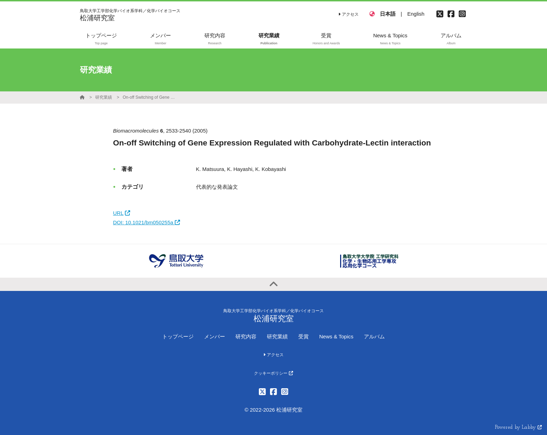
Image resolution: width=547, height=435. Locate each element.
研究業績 (103, 97)
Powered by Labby (518, 427)
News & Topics (336, 336)
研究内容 (245, 336)
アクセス (348, 14)
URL (121, 213)
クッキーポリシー (273, 373)
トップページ (178, 336)
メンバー (214, 336)
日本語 (388, 14)
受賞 (303, 336)
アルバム (374, 336)
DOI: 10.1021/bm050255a (146, 222)
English (415, 14)
